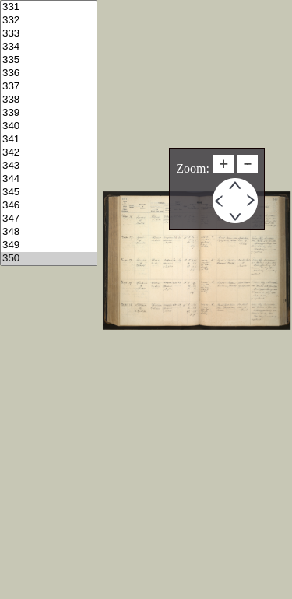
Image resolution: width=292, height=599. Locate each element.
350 (49, 258)
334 (49, 47)
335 (49, 60)
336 (49, 73)
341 (49, 139)
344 (49, 179)
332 (49, 20)
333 (49, 33)
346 (49, 205)
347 (49, 219)
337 (49, 86)
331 (49, 7)
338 (49, 100)
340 (49, 126)
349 (49, 245)
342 (49, 152)
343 (49, 166)
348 (49, 232)
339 (49, 113)
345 (49, 192)
